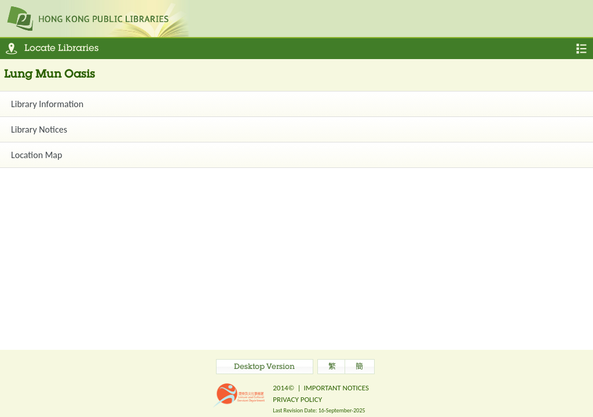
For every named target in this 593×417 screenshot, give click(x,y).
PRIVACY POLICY (297, 399)
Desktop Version (264, 367)
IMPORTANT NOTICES (336, 387)
